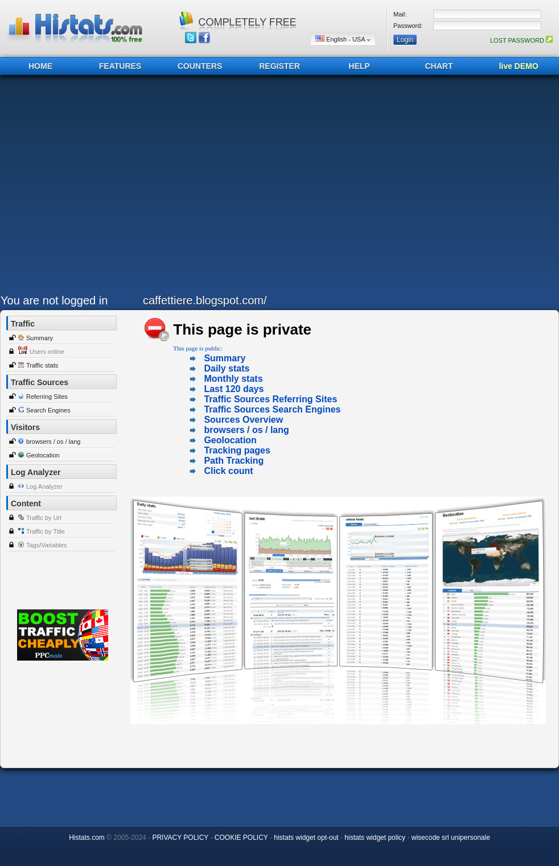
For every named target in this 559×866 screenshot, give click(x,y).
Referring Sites (47, 396)
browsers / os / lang (53, 441)
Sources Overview (243, 419)
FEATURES (120, 66)
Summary (39, 338)
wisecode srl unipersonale (451, 838)
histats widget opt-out (306, 838)
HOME (40, 66)
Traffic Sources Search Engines (272, 409)
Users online (47, 351)
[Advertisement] (107, 187)
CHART (439, 66)
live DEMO (518, 66)
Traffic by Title (45, 531)
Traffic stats (42, 365)
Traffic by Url (43, 517)
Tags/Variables (46, 545)
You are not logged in (54, 300)
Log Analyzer (44, 486)
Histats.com (87, 838)
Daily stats (226, 368)
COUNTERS (200, 66)
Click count (228, 471)
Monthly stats (233, 378)
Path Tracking (234, 460)
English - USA (343, 39)
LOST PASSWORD (521, 40)
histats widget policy (374, 838)
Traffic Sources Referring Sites (270, 399)
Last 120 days (234, 389)
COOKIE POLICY (241, 838)
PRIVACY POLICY (180, 838)
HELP (358, 66)
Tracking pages (237, 450)
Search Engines (48, 410)
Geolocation (43, 455)
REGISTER (279, 66)
